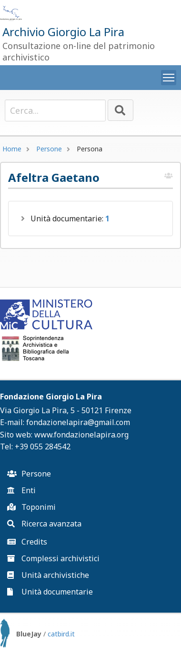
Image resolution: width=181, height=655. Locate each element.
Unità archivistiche (48, 575)
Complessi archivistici (53, 558)
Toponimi (31, 507)
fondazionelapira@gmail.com (78, 422)
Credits (27, 541)
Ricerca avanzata (44, 523)
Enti (21, 490)
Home (11, 148)
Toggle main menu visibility (169, 75)
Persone (49, 148)
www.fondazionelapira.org (81, 434)
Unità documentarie (50, 591)
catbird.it (61, 633)
